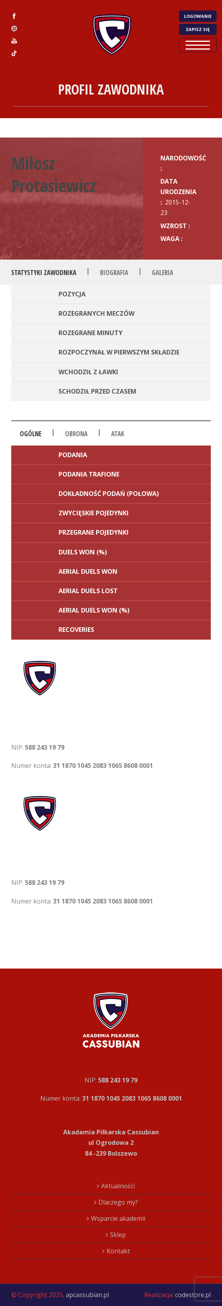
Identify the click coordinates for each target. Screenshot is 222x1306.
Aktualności (118, 1186)
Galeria (162, 272)
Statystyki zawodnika (43, 272)
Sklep (118, 1234)
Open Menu (198, 45)
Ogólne (30, 433)
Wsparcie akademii (118, 1218)
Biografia (114, 272)
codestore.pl (193, 1295)
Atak (117, 433)
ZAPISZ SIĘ (198, 29)
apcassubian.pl (87, 1295)
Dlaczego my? (118, 1202)
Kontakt (118, 1251)
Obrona (76, 433)
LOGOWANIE (198, 16)
